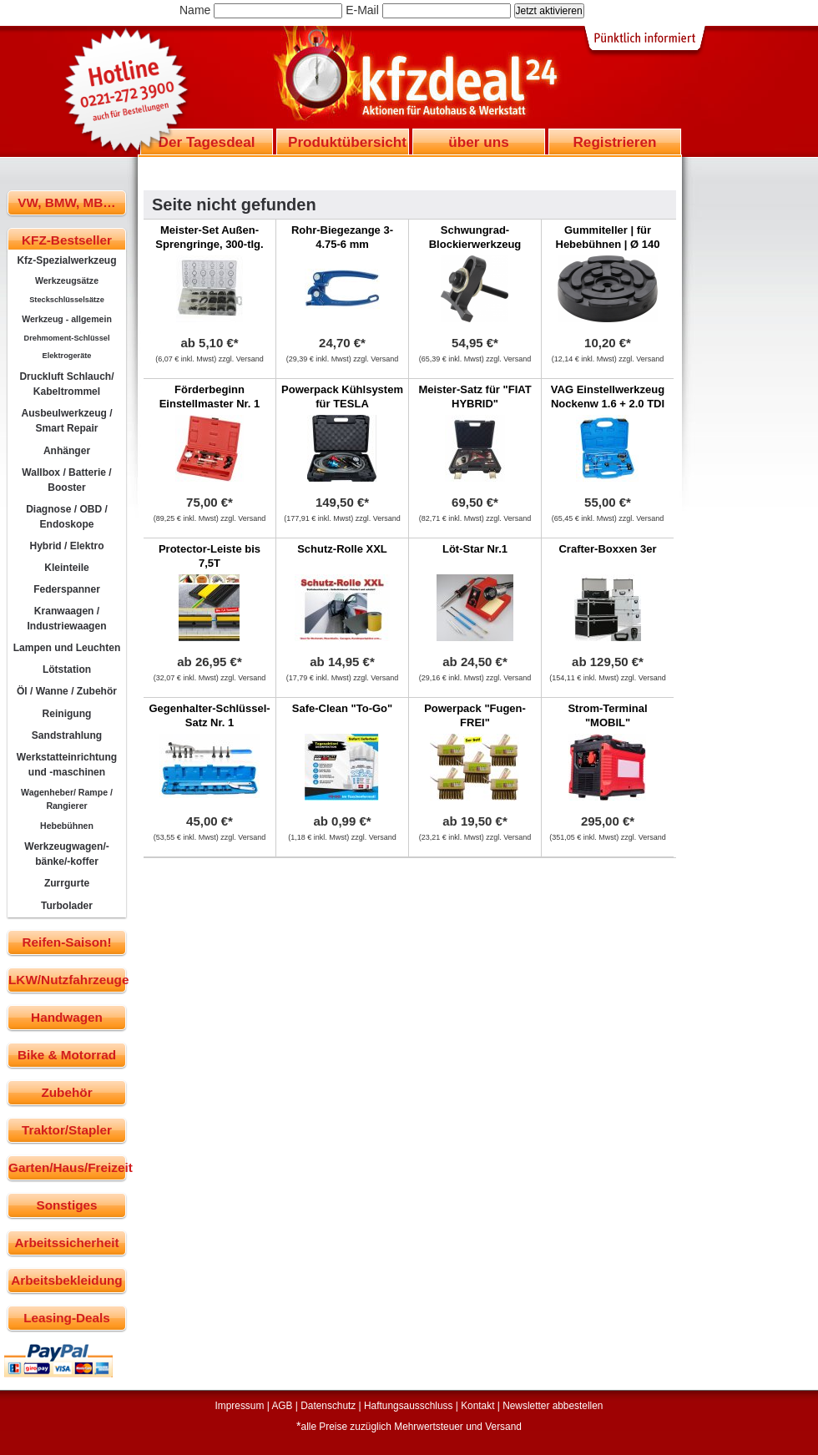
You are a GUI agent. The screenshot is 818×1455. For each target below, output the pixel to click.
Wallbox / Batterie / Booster (66, 480)
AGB (281, 1406)
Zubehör (66, 1092)
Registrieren (614, 142)
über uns (478, 142)
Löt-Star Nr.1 (474, 549)
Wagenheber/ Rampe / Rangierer (67, 799)
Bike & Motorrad (67, 1055)
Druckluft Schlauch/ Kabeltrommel (66, 384)
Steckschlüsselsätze (66, 300)
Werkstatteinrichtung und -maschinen (67, 764)
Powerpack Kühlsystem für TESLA (342, 396)
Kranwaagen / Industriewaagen (66, 618)
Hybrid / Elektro (66, 546)
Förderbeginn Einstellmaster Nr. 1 (209, 396)
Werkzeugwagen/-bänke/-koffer (66, 854)
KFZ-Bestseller (67, 240)
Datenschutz (328, 1406)
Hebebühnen (66, 826)
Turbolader (67, 906)
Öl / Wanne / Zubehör (67, 691)
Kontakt (477, 1406)
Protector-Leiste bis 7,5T (209, 556)
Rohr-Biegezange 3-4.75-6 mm (342, 237)
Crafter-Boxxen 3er (607, 549)
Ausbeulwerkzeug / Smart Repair (66, 420)
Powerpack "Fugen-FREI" (475, 715)
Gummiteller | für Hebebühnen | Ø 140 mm (608, 244)
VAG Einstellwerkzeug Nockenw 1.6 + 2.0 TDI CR (607, 403)
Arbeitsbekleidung (66, 1280)
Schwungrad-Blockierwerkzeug (475, 237)
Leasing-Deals (66, 1318)
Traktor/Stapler (67, 1130)
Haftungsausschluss (408, 1406)
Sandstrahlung (67, 735)
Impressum (240, 1406)
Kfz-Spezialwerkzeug (66, 260)
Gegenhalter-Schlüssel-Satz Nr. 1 (209, 715)
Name (194, 10)
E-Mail (362, 10)
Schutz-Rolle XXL (342, 549)
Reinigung (67, 714)
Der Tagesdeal (207, 142)
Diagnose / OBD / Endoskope (67, 516)
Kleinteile (66, 567)
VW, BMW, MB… (66, 202)
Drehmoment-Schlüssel (67, 338)
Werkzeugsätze (66, 280)
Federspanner (66, 589)
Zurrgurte (66, 883)
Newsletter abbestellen (552, 1406)
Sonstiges (66, 1205)
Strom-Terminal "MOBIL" (607, 715)
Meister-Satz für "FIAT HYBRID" (474, 396)
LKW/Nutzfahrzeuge (67, 980)
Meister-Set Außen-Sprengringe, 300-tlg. (209, 237)
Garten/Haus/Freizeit (67, 1167)
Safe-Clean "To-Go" (342, 708)
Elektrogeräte (67, 355)
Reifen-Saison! (66, 942)
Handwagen (67, 1017)
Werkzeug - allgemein (67, 319)
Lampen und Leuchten (67, 648)
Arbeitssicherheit (67, 1242)
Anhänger (66, 451)
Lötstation (67, 669)
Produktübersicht (347, 142)
